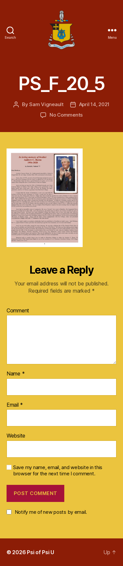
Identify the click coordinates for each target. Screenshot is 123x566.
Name (16, 374)
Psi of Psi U (40, 552)
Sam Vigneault (46, 104)
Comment (18, 311)
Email (15, 405)
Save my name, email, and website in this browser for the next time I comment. (57, 470)
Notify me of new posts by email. (51, 512)
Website (16, 436)
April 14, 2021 (94, 104)
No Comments (66, 115)
